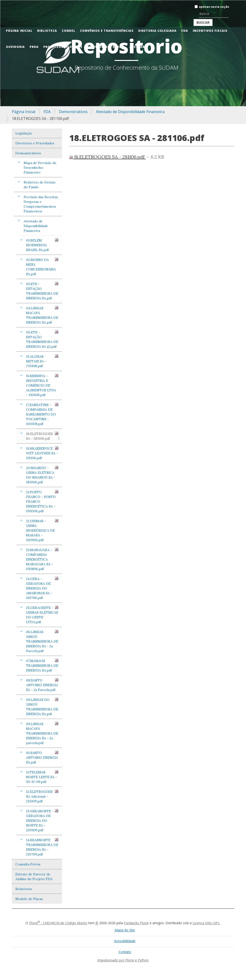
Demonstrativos (73, 111)
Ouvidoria (15, 47)
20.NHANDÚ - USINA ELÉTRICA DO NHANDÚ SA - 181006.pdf (42, 475)
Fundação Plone (136, 923)
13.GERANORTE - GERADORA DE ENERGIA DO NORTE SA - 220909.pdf (42, 820)
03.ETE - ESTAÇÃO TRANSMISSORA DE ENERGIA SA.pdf (42, 291)
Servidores (97, 47)
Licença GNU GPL (206, 923)
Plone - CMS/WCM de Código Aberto (58, 923)
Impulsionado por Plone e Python (123, 960)
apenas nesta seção (214, 7)
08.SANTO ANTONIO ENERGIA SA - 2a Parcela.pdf (42, 685)
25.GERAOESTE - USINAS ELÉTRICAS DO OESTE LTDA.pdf (42, 614)
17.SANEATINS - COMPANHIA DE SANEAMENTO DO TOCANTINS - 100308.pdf (42, 414)
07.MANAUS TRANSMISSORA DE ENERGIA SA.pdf (42, 665)
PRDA (34, 47)
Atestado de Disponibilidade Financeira (130, 111)
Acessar (137, 47)
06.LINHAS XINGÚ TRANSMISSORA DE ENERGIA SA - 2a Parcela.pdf (42, 641)
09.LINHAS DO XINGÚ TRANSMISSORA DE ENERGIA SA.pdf (42, 706)
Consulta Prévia (27, 864)
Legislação (23, 133)
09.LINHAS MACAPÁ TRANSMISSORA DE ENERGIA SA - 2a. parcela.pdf (42, 733)
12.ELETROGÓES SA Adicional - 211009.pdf (42, 796)
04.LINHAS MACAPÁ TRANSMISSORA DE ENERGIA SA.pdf (42, 315)
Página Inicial (19, 31)
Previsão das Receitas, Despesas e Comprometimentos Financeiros (41, 204)
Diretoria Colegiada (157, 31)
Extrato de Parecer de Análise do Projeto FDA (34, 876)
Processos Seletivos (62, 47)
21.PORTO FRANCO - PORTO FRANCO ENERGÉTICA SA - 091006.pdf (42, 501)
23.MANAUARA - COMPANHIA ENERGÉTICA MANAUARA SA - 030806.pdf (42, 559)
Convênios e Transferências (107, 31)
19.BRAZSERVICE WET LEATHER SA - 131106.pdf (42, 453)
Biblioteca (47, 31)
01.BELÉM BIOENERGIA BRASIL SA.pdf (42, 245)
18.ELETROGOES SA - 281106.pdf (42, 436)
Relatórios (23, 889)
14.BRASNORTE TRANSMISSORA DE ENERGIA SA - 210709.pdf (42, 847)
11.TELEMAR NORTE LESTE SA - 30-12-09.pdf (42, 777)
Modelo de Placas (29, 899)
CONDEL (68, 31)
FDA (184, 31)
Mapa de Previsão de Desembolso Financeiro (40, 167)
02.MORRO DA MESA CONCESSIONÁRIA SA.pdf (42, 266)
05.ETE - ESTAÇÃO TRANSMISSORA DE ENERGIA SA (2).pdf (42, 339)
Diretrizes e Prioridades (34, 143)
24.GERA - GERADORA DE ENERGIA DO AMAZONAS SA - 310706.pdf (42, 588)
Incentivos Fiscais (210, 31)
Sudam (118, 47)
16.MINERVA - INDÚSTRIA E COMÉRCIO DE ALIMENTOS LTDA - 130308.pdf (42, 385)
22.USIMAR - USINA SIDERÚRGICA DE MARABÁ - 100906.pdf (42, 530)
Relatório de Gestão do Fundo (40, 184)
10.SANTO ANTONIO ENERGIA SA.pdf (42, 757)
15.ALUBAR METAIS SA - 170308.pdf (42, 361)
